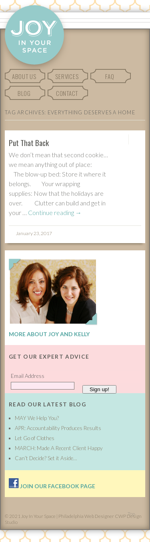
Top (131, 514)
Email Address (27, 376)
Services (66, 76)
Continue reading (55, 212)
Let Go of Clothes (34, 438)
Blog (24, 93)
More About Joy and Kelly (49, 334)
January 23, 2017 (34, 233)
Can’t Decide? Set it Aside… (46, 458)
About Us (24, 76)
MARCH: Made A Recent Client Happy (59, 448)
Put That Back (29, 142)
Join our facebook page (52, 486)
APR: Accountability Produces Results (58, 428)
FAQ (109, 76)
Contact (67, 93)
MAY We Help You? (37, 418)
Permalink (121, 139)
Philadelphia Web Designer (86, 516)
